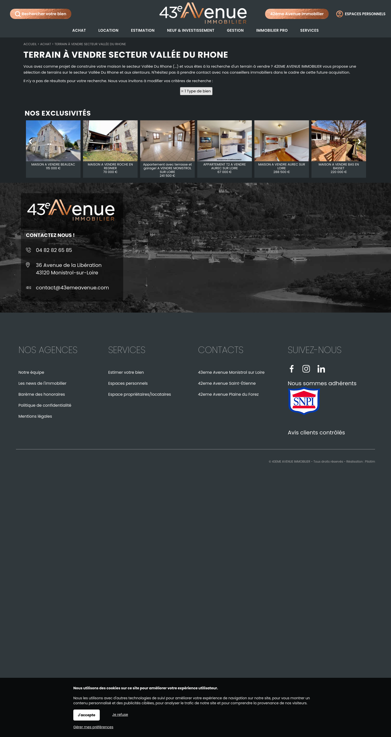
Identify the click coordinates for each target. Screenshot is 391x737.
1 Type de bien (198, 91)
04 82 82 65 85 (54, 250)
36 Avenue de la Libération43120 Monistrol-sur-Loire (69, 269)
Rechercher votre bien (40, 14)
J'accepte (86, 715)
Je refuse (120, 714)
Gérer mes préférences (93, 727)
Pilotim (370, 461)
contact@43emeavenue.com (72, 287)
